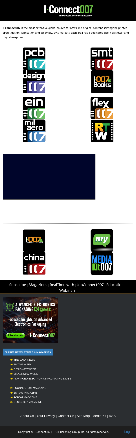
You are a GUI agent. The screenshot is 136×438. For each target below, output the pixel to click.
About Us (27, 416)
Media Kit (99, 416)
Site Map (83, 416)
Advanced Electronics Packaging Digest (41, 378)
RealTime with (62, 285)
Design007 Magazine (26, 402)
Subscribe (17, 285)
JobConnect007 (90, 285)
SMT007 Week (21, 364)
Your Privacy (46, 416)
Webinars (67, 290)
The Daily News (22, 359)
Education (115, 285)
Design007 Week (23, 369)
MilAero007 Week (24, 373)
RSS (112, 416)
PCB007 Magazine (23, 397)
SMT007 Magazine (23, 392)
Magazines (38, 285)
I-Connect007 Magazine (28, 387)
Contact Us (66, 416)
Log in (128, 432)
